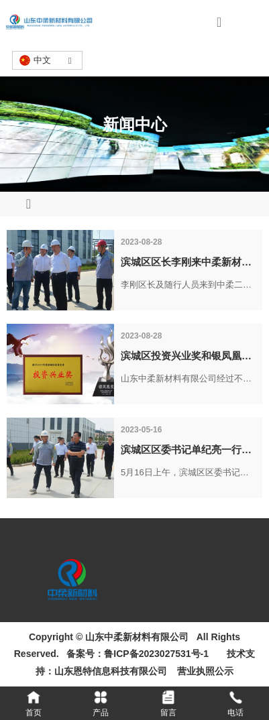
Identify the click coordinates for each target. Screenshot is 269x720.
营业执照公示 (203, 671)
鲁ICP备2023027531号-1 (156, 653)
